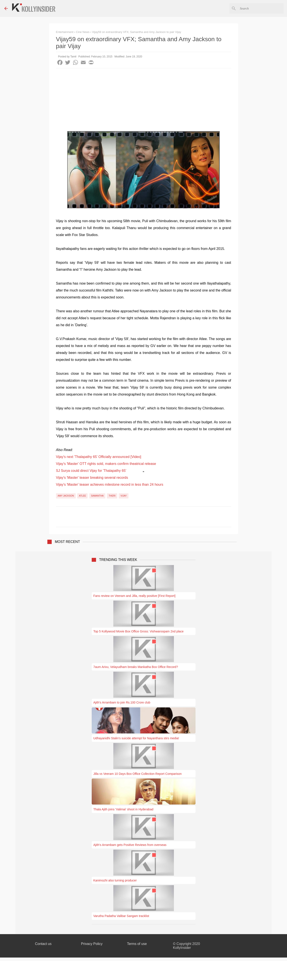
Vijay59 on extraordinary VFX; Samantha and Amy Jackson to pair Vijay (136, 32)
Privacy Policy (92, 944)
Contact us (43, 944)
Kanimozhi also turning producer (115, 880)
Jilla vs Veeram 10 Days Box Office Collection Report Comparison (137, 773)
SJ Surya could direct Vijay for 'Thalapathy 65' (91, 470)
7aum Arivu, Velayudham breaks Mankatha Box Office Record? (135, 667)
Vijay (123, 495)
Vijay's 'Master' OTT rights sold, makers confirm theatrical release (106, 464)
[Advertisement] (143, 100)
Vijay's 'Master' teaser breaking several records (92, 477)
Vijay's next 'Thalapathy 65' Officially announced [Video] (98, 457)
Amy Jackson (66, 495)
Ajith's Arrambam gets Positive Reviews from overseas (130, 845)
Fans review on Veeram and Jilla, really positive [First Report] (134, 596)
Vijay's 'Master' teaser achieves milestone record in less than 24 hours (109, 484)
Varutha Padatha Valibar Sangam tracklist (121, 916)
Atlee (82, 495)
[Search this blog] (261, 8)
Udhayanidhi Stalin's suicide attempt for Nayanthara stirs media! (136, 738)
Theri (112, 495)
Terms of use (137, 944)
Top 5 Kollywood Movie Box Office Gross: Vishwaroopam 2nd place (138, 631)
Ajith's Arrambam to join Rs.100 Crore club (121, 702)
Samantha (97, 495)
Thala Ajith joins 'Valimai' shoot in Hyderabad (123, 809)
